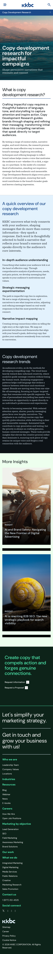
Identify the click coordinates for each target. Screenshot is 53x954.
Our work (8, 852)
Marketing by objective (16, 824)
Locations (7, 773)
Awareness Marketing (12, 842)
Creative (6, 880)
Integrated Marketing (12, 863)
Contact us (9, 894)
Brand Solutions (10, 846)
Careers (7, 808)
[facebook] (7, 910)
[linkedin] (11, 910)
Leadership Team (10, 765)
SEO (4, 833)
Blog (4, 790)
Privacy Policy (9, 935)
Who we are (9, 759)
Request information (17, 682)
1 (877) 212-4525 (10, 900)
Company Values (10, 769)
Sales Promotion (10, 889)
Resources (9, 784)
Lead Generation (10, 829)
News (5, 798)
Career (5, 931)
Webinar (6, 794)
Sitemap (6, 927)
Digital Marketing (10, 867)
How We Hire (8, 814)
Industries (8, 779)
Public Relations (10, 876)
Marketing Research (11, 884)
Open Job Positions (11, 818)
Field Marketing (9, 838)
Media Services (9, 871)
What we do (9, 857)
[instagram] (15, 910)
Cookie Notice (9, 940)
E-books (6, 803)
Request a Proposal (16, 687)
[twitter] (3, 910)
